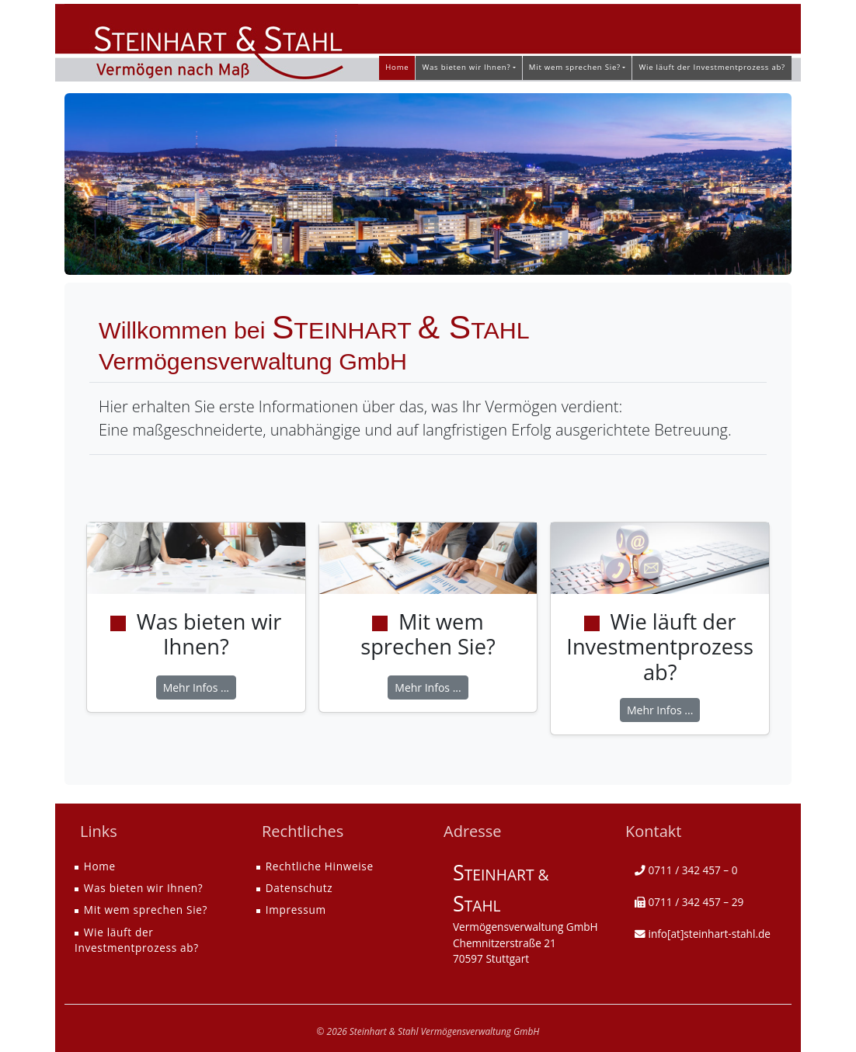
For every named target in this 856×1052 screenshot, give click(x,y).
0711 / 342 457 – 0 (693, 870)
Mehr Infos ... (196, 687)
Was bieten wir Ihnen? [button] (466, 67)
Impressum (296, 909)
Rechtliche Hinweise (320, 866)
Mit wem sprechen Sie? (145, 909)
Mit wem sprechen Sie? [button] (575, 67)
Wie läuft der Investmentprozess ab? (712, 67)
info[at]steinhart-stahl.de (710, 933)
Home (397, 67)
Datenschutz (299, 887)
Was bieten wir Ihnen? (143, 887)
